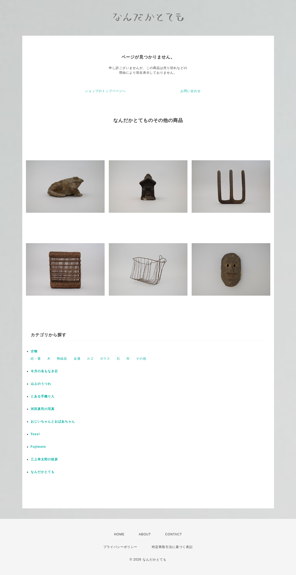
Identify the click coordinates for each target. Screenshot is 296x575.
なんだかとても (43, 472)
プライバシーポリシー (120, 547)
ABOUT (145, 534)
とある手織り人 (43, 396)
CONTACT (173, 534)
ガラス (105, 358)
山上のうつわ (41, 384)
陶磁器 (62, 358)
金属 (77, 358)
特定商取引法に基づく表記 (172, 547)
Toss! (35, 434)
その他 (141, 358)
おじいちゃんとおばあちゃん (53, 421)
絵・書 (36, 358)
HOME (119, 534)
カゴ (90, 358)
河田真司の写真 (43, 409)
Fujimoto (38, 447)
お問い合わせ (190, 91)
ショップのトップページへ (105, 91)
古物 (34, 351)
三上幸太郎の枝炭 (44, 459)
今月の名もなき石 (44, 371)
